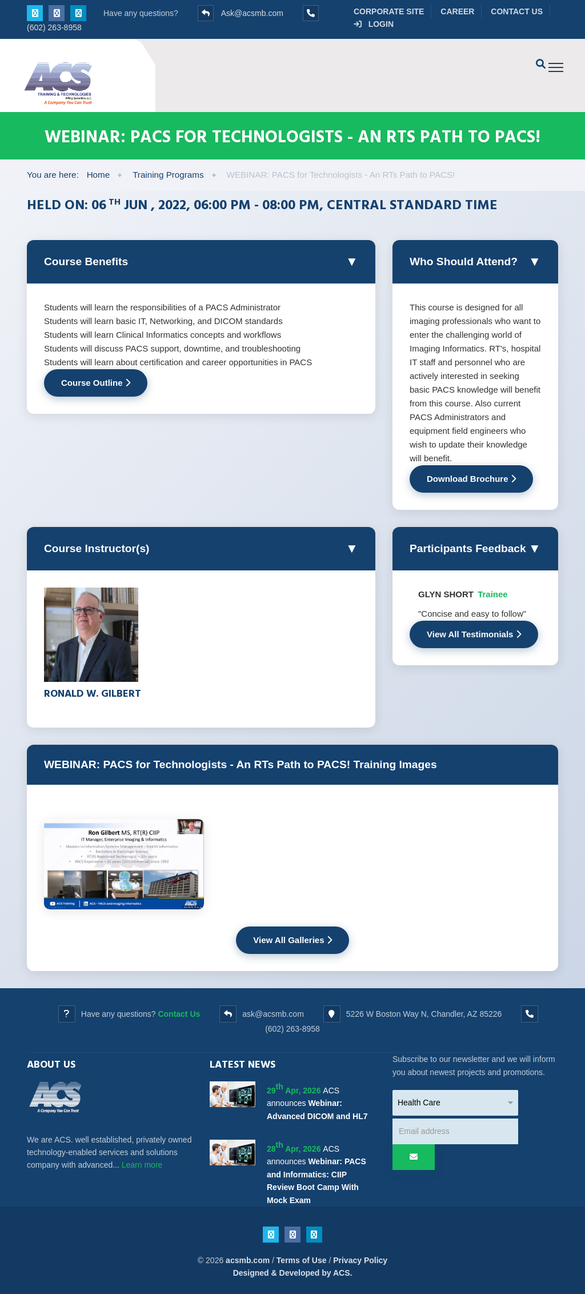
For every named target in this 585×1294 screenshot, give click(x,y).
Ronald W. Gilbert (92, 693)
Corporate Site (389, 11)
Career (457, 11)
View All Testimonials (474, 634)
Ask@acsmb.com (252, 13)
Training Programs (168, 174)
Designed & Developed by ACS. (292, 1272)
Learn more (142, 1164)
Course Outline (95, 383)
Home (98, 174)
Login (374, 24)
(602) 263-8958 (54, 27)
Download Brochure (471, 479)
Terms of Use (302, 1260)
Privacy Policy (360, 1260)
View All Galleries (292, 940)
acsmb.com (248, 1260)
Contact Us (517, 11)
